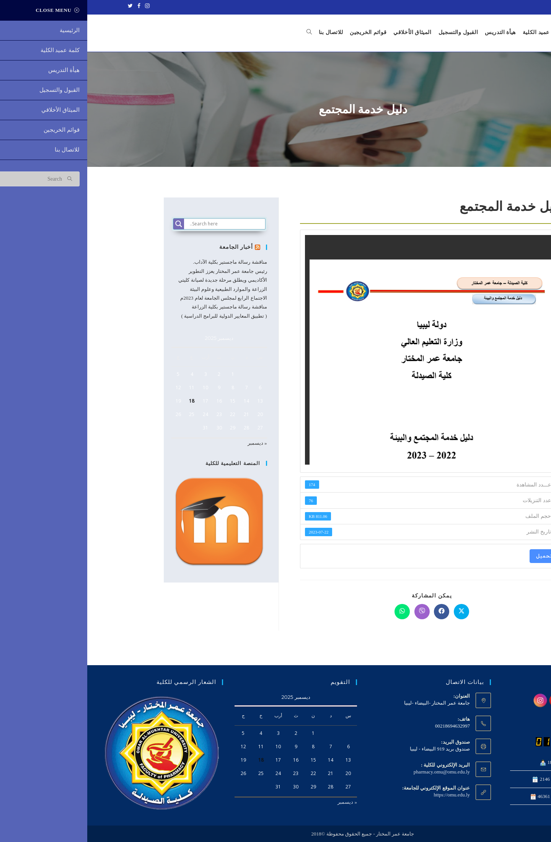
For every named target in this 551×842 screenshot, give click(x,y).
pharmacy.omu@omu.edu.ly (354, 772)
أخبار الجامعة (150, 247)
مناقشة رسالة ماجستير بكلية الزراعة (142, 307)
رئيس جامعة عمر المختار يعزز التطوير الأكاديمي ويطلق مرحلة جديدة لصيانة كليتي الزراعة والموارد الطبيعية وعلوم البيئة (135, 280)
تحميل (457, 556)
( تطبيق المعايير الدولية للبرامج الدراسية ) (136, 316)
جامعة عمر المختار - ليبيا (502, 6)
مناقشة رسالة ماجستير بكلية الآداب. (142, 262)
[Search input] (139, 224)
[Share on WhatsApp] (315, 611)
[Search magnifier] (91, 224)
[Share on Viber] (334, 611)
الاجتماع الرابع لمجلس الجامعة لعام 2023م (136, 298)
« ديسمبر (170, 443)
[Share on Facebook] (354, 611)
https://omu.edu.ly (364, 795)
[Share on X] (374, 611)
